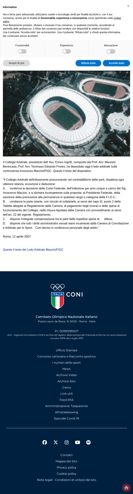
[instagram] (66, 443)
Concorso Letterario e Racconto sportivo (66, 356)
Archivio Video (66, 375)
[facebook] (44, 443)
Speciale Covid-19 (66, 418)
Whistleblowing (66, 412)
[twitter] (55, 439)
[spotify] (88, 443)
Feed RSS (66, 400)
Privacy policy (66, 467)
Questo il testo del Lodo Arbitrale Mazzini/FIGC (33, 249)
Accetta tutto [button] (116, 63)
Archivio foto (66, 381)
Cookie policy (66, 473)
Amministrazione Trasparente (66, 406)
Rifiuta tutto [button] (88, 63)
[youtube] (77, 443)
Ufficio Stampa (66, 350)
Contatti (66, 455)
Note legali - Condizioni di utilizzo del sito (66, 480)
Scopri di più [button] (16, 63)
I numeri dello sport (66, 362)
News (66, 369)
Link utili (66, 393)
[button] (128, 6)
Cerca (66, 387)
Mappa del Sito (66, 461)
